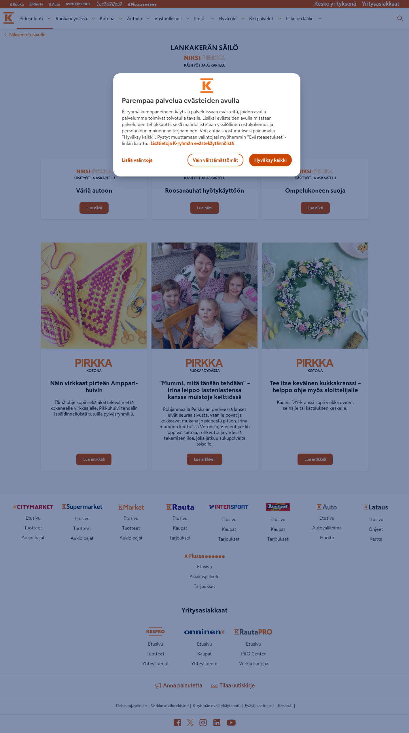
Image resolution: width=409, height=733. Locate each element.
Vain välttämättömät (215, 160)
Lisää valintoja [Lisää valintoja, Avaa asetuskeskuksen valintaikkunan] (137, 160)
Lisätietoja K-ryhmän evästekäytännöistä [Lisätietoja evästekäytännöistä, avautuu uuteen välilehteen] (191, 143)
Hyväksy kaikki (270, 160)
